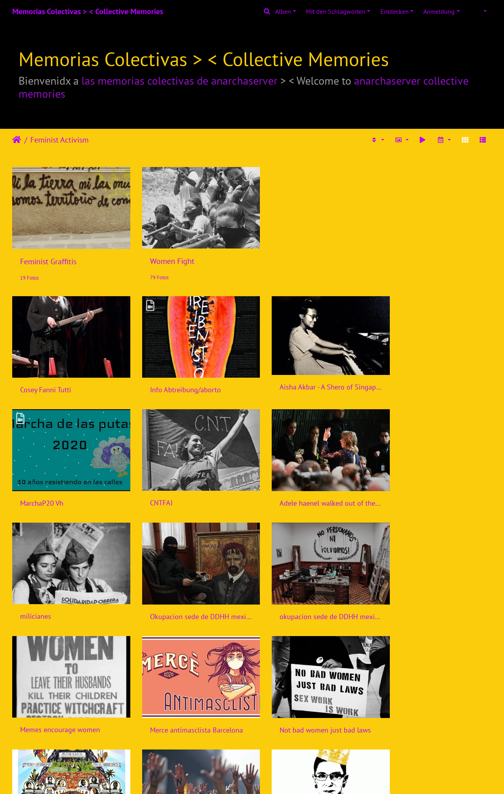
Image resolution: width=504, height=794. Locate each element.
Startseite (16, 140)
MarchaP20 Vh (410, 380)
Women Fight (165, 256)
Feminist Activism (59, 140)
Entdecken (394, 11)
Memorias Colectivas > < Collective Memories (87, 11)
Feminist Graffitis (48, 257)
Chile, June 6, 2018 (171, 706)
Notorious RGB (288, 705)
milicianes (281, 488)
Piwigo (268, 777)
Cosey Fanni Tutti (45, 380)
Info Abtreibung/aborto (178, 380)
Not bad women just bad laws (434, 597)
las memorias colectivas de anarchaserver (180, 80)
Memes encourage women (183, 597)
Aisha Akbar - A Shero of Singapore (313, 377)
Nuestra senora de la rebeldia (65, 705)
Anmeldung (439, 11)
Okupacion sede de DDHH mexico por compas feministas (436, 489)
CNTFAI (31, 488)
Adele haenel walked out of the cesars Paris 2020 (190, 488)
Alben (283, 11)
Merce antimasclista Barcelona (312, 597)
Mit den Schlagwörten (335, 11)
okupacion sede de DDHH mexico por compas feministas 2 (67, 597)
